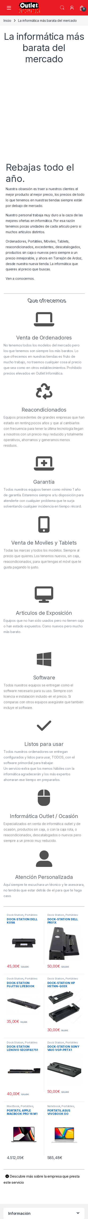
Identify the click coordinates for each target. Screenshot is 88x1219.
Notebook (53, 1106)
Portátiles (31, 915)
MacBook (13, 1106)
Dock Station (15, 915)
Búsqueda (62, 7)
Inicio (7, 20)
